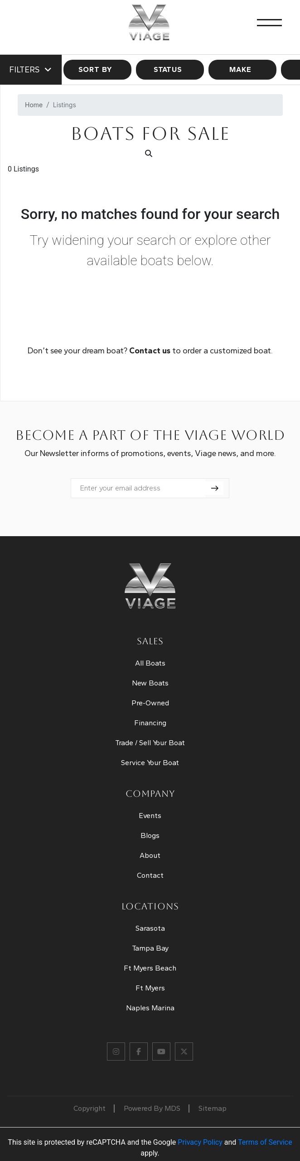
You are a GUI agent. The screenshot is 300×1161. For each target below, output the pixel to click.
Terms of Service (265, 1142)
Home (34, 105)
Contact (150, 875)
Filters (31, 69)
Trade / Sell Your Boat (150, 742)
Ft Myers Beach (150, 968)
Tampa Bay (150, 948)
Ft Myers (150, 988)
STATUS (170, 69)
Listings (64, 105)
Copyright (89, 1108)
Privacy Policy (200, 1142)
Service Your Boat (150, 762)
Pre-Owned (150, 703)
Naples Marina (150, 1008)
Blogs (150, 835)
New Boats (150, 683)
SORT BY (97, 69)
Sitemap (212, 1108)
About (150, 855)
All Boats (150, 663)
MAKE (242, 69)
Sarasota (150, 928)
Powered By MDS (152, 1108)
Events (150, 815)
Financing (150, 722)
